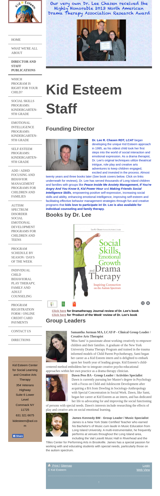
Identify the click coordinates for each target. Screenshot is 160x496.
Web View (143, 469)
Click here (59, 310)
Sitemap (66, 465)
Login (146, 465)
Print (53, 465)
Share (18, 436)
